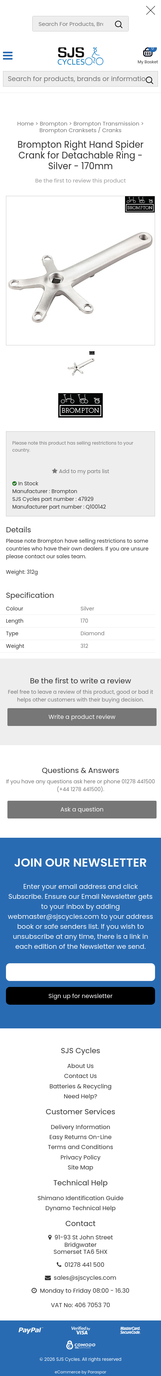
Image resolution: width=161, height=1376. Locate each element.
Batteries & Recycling (80, 1086)
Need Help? (80, 1096)
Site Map (80, 1167)
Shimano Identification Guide (80, 1198)
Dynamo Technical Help (80, 1208)
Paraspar (97, 1372)
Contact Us (80, 1076)
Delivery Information (80, 1127)
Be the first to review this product (80, 180)
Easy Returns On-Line (80, 1137)
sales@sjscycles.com (85, 1277)
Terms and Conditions (80, 1147)
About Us (80, 1066)
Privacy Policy (80, 1157)
